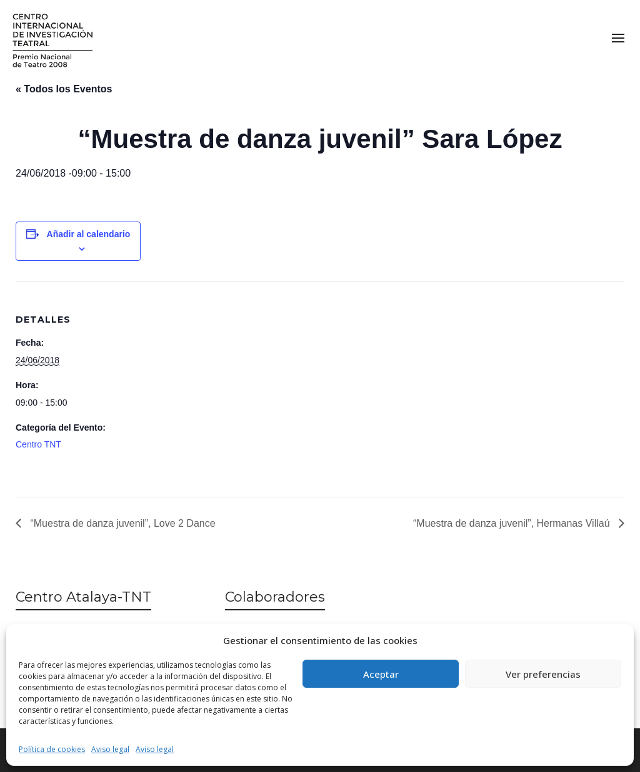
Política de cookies (52, 749)
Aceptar (381, 674)
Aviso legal (110, 749)
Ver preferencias (543, 674)
